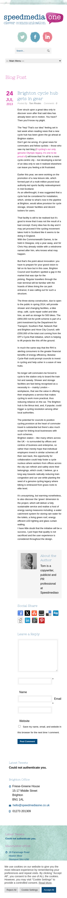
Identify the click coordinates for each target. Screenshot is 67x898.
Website (24, 720)
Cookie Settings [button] (29, 889)
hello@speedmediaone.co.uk (31, 805)
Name (23, 692)
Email (57, 698)
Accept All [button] (49, 889)
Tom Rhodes (35, 103)
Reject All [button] (11, 889)
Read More (45, 882)
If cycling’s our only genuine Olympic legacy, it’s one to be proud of (37, 153)
